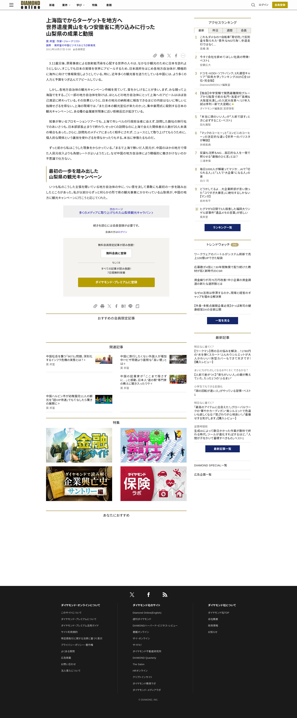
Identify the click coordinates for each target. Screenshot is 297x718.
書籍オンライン (141, 632)
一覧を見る (223, 320)
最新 (201, 30)
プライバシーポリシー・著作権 (77, 645)
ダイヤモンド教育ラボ (144, 683)
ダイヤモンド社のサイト (146, 605)
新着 (88, 6)
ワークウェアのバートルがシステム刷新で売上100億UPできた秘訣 (222, 256)
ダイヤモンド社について (222, 605)
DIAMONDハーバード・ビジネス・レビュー (155, 625)
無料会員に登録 (116, 253)
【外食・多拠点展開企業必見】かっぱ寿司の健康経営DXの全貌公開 (222, 307)
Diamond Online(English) (147, 612)
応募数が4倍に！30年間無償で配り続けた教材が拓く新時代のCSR (222, 268)
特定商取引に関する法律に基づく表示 (81, 638)
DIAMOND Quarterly (144, 657)
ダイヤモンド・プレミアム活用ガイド (80, 625)
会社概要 (213, 619)
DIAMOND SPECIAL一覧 (210, 465)
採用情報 (213, 625)
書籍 (145, 6)
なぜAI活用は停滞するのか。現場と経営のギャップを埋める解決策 (222, 294)
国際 (48, 45)
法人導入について (71, 670)
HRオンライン (140, 670)
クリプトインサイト (142, 677)
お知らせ (212, 632)
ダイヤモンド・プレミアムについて (78, 619)
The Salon (139, 664)
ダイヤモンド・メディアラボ (147, 690)
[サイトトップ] (63, 6)
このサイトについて (71, 612)
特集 (131, 6)
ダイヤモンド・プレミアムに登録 (116, 282)
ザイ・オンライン (141, 638)
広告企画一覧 (203, 474)
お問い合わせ (68, 664)
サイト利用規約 (69, 632)
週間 (230, 30)
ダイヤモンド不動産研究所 (147, 651)
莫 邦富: (63, 41)
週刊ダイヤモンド (142, 619)
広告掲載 (66, 657)
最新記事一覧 (222, 448)
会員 (244, 30)
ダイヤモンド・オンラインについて (80, 605)
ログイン (227, 6)
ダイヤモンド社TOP (218, 612)
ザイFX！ (137, 645)
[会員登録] (243, 6)
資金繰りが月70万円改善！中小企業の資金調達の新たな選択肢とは (222, 281)
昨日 (215, 30)
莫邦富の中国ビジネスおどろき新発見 (74, 45)
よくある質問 (68, 651)
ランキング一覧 (222, 227)
